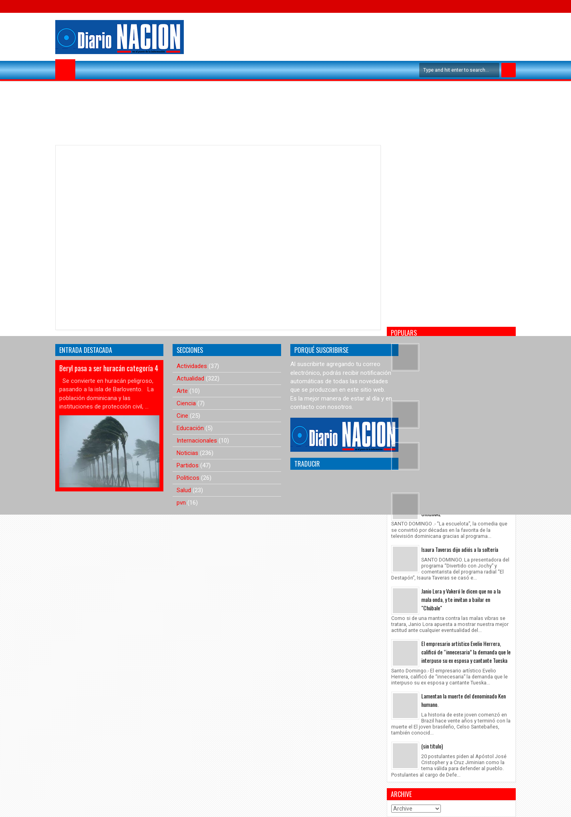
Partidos (188, 465)
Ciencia (186, 403)
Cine (182, 415)
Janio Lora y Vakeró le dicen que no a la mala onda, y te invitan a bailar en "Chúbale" (461, 599)
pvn (181, 502)
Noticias (187, 453)
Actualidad (190, 378)
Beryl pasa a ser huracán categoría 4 (108, 368)
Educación (190, 428)
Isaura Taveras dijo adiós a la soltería (459, 549)
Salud (184, 490)
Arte (182, 390)
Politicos (188, 477)
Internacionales (197, 440)
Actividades (192, 366)
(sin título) (432, 746)
